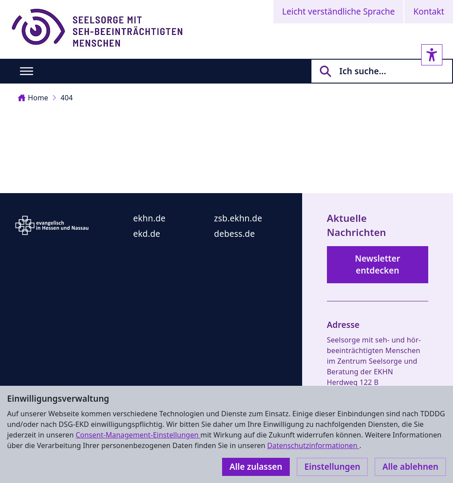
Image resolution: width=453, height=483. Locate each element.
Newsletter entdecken (377, 264)
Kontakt (428, 11)
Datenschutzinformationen (313, 445)
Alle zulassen (256, 466)
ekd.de (146, 234)
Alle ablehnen (410, 466)
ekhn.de (149, 218)
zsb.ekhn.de (238, 218)
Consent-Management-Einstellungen (138, 435)
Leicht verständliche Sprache (338, 11)
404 (67, 98)
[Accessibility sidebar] (431, 54)
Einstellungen (332, 466)
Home (33, 98)
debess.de (234, 234)
